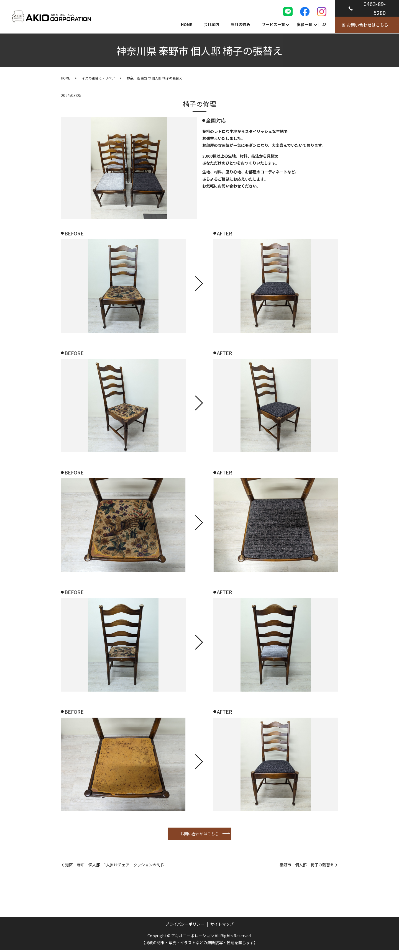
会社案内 (211, 24)
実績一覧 (304, 24)
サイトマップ (222, 924)
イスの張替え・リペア (98, 78)
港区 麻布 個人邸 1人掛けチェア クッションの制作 (114, 864)
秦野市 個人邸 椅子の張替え (307, 864)
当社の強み (240, 24)
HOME (186, 24)
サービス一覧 (273, 24)
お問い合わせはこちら (199, 833)
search (324, 24)
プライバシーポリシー (184, 924)
